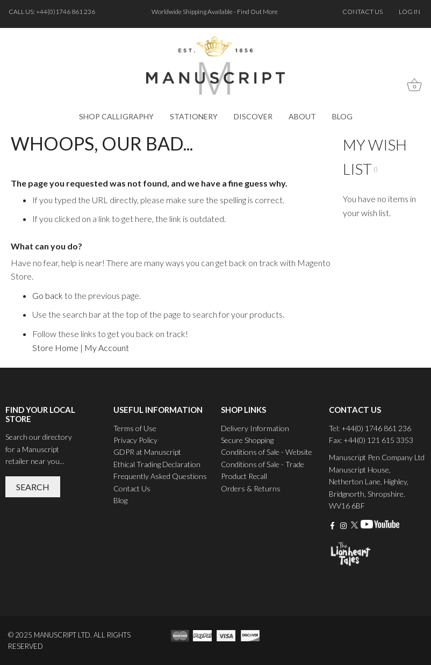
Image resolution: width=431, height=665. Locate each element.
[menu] (216, 117)
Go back (47, 295)
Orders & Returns (251, 488)
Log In (409, 12)
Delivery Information (255, 428)
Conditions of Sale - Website (266, 451)
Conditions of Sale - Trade (262, 464)
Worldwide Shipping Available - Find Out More (215, 12)
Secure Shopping (247, 440)
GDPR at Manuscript (147, 451)
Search (32, 487)
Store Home (55, 347)
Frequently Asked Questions (160, 476)
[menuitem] (116, 117)
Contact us (362, 12)
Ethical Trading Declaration (156, 464)
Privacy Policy (135, 440)
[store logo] (215, 65)
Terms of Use (134, 428)
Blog (120, 500)
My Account (106, 347)
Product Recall (244, 476)
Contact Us (131, 488)
